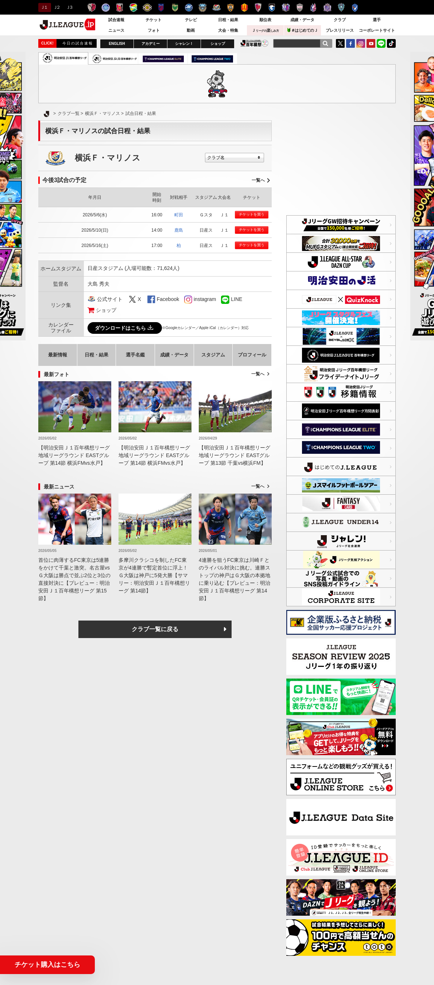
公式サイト (110, 299)
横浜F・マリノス (216, 7)
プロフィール (252, 355)
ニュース (116, 30)
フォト (154, 30)
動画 (191, 30)
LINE (381, 43)
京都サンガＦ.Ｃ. (258, 7)
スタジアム (213, 355)
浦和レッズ (119, 7)
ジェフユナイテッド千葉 (133, 7)
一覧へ (258, 180)
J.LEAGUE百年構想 (254, 43)
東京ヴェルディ (174, 7)
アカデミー (151, 44)
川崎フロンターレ (202, 7)
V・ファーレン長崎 (355, 7)
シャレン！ (184, 44)
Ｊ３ (69, 7)
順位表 (265, 20)
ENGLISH (117, 44)
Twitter (340, 43)
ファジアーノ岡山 (313, 7)
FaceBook (350, 43)
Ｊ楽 (265, 30)
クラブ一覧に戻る (155, 629)
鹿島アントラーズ (91, 7)
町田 (178, 214)
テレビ (191, 20)
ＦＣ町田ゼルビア (188, 7)
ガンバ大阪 (271, 7)
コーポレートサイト (377, 30)
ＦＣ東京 (161, 7)
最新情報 (57, 355)
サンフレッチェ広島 (327, 7)
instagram (188, 300)
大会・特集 (228, 30)
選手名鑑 (135, 355)
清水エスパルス (230, 7)
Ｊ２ (56, 7)
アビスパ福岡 (341, 7)
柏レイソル (147, 7)
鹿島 (178, 230)
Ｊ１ (43, 7)
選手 (377, 20)
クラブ (340, 20)
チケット (154, 20)
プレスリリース (340, 30)
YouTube (371, 43)
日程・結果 (228, 20)
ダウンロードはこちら (125, 328)
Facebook (168, 299)
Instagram (360, 43)
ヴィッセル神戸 (299, 7)
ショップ (217, 44)
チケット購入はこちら (47, 964)
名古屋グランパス (244, 7)
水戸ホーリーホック (105, 7)
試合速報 (116, 20)
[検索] (325, 43)
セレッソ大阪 (285, 7)
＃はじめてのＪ (302, 30)
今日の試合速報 (77, 43)
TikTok (391, 43)
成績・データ (302, 20)
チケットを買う (251, 214)
